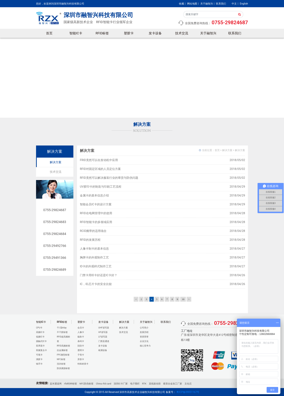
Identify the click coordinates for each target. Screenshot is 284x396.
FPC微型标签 (63, 355)
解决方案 (55, 162)
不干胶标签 (62, 332)
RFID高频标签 (63, 345)
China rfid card (103, 383)
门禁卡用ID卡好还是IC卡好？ (98, 275)
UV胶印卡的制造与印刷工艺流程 (100, 186)
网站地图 (192, 3)
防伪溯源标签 (63, 368)
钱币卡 (39, 364)
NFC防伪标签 (86, 383)
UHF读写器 (103, 327)
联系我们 (221, 3)
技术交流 (181, 33)
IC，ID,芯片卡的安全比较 (96, 284)
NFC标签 (61, 359)
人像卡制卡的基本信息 (94, 248)
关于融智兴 (206, 3)
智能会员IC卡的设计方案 (96, 204)
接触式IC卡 (41, 341)
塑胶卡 (129, 33)
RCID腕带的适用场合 (93, 231)
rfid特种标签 (70, 383)
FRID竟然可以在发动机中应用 (99, 160)
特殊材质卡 (83, 364)
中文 (234, 3)
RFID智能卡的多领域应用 (96, 222)
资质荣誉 (144, 336)
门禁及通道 (103, 341)
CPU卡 (39, 327)
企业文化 (144, 341)
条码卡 (81, 341)
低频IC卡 (40, 336)
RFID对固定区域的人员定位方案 (100, 169)
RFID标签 (102, 33)
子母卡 (81, 355)
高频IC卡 (40, 332)
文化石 (188, 383)
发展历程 (144, 332)
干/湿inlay (62, 327)
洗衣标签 (61, 364)
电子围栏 (135, 383)
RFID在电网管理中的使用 (96, 213)
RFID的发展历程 (90, 239)
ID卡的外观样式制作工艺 (96, 266)
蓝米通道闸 (56, 383)
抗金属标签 (62, 350)
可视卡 (39, 355)
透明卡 (81, 350)
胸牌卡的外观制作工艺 (94, 257)
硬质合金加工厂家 (172, 383)
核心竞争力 (145, 345)
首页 (49, 33)
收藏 (181, 3)
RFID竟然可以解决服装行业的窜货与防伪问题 (109, 177)
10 (183, 299)
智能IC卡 (75, 33)
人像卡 (81, 332)
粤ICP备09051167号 (187, 392)
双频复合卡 (41, 350)
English (244, 3)
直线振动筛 (155, 383)
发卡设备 (155, 33)
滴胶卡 (39, 359)
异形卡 (81, 359)
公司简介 (144, 327)
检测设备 (102, 350)
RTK (144, 383)
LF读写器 (102, 336)
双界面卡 (40, 345)
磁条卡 (81, 336)
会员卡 (81, 327)
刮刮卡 (81, 345)
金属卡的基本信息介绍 (94, 195)
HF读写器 (103, 332)
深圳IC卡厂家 (121, 383)
